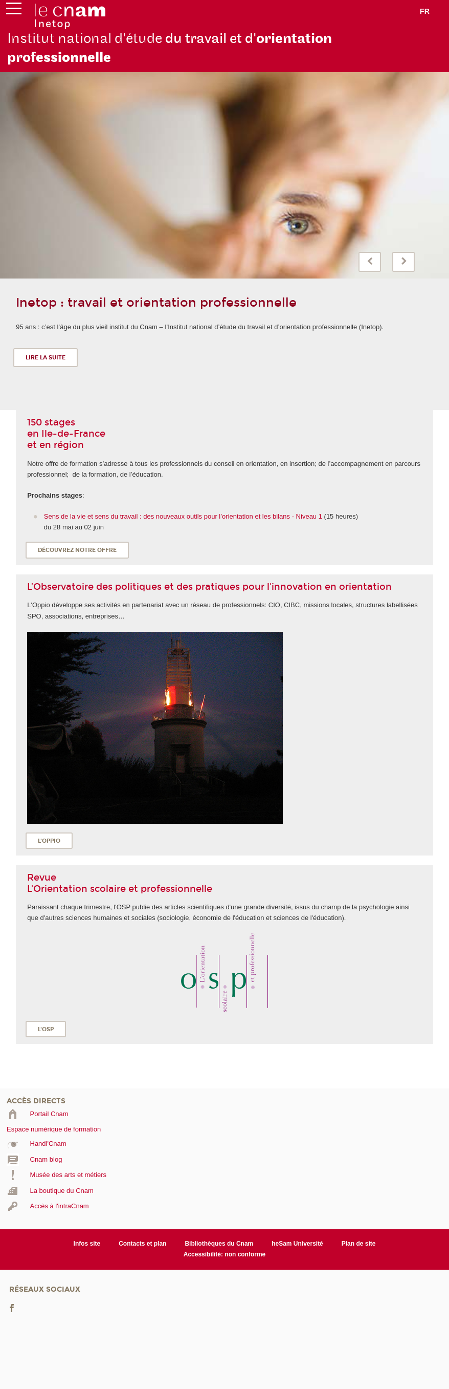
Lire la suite (45, 357)
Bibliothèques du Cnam (219, 1243)
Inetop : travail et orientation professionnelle (156, 302)
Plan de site (359, 1243)
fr (425, 11)
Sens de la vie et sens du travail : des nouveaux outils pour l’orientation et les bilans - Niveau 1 (183, 516)
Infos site (87, 1243)
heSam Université (297, 1243)
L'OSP (46, 1029)
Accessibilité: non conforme (225, 1254)
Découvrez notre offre (77, 550)
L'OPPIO (49, 841)
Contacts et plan (142, 1243)
